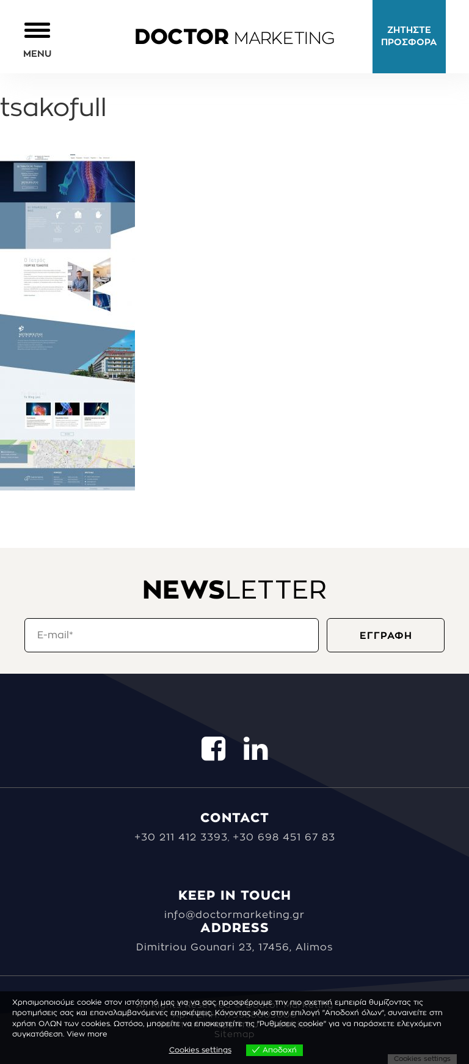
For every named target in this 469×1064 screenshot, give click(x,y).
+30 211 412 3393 (181, 837)
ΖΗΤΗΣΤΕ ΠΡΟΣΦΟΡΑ (409, 36)
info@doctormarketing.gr (234, 915)
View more (87, 1034)
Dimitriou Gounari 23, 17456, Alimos (234, 947)
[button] (37, 39)
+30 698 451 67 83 (284, 837)
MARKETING (234, 38)
